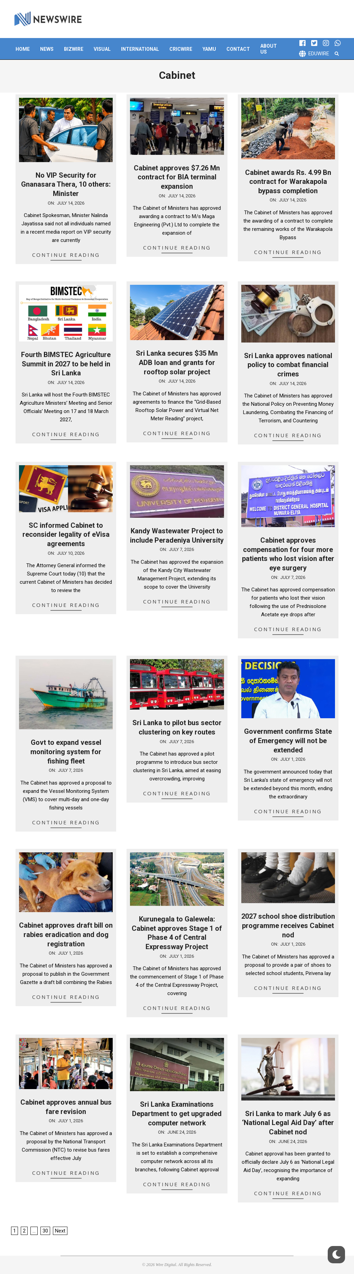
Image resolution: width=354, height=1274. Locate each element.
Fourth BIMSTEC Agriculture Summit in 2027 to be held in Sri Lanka (66, 363)
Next (60, 1231)
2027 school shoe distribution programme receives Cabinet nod (288, 925)
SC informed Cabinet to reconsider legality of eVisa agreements (66, 534)
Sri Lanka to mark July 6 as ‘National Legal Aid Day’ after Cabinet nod (288, 1122)
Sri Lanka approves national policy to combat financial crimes (288, 365)
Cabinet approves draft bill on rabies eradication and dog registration (66, 934)
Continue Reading (66, 254)
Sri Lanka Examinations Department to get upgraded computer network (177, 1113)
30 (45, 1231)
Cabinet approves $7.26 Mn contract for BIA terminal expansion (177, 177)
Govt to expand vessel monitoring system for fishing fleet (65, 751)
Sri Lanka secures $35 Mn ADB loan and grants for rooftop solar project (177, 362)
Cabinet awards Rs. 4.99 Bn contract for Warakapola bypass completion (288, 181)
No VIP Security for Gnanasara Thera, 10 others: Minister (66, 184)
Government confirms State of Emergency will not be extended (288, 740)
